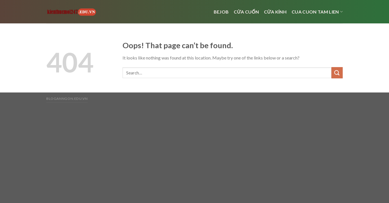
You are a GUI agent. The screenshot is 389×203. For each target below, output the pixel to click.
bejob (221, 11)
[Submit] (337, 72)
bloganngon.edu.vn (67, 98)
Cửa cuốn (246, 11)
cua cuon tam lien (317, 11)
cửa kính (275, 11)
